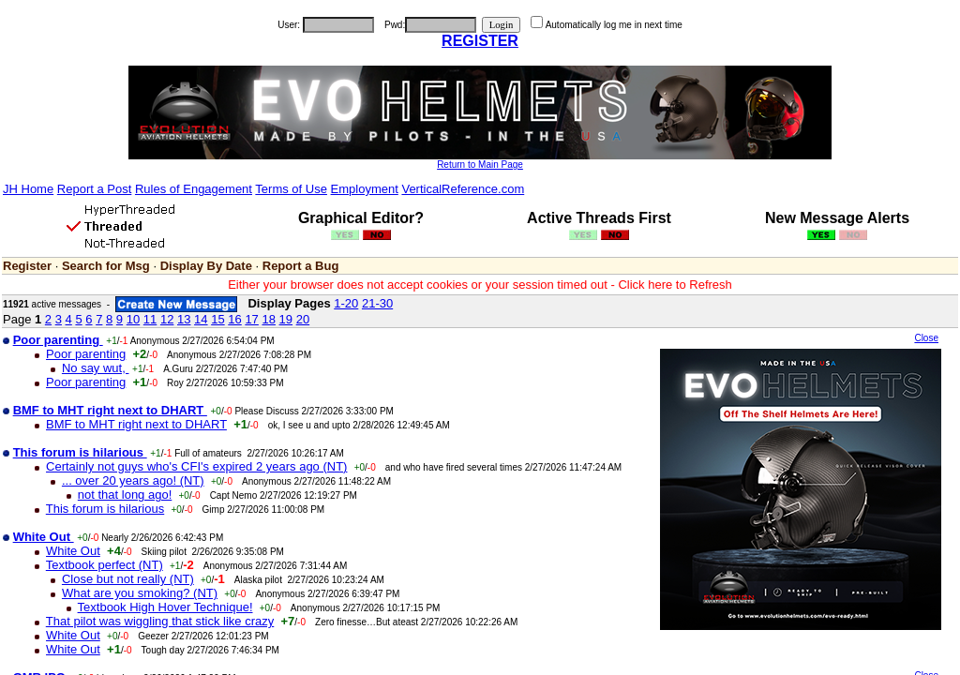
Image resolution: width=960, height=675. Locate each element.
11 (150, 319)
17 (251, 319)
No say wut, (95, 368)
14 (200, 319)
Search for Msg (106, 266)
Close (926, 338)
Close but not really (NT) (128, 579)
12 (166, 319)
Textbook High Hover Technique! (165, 607)
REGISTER (480, 41)
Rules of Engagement (193, 189)
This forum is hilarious (105, 509)
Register (27, 266)
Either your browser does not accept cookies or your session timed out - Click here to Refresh (480, 285)
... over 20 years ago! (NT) (133, 480)
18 (268, 319)
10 (133, 319)
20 (302, 319)
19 (285, 319)
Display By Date (206, 266)
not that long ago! (125, 495)
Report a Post (94, 189)
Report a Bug (300, 266)
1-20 (346, 303)
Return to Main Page (480, 164)
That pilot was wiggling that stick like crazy (160, 621)
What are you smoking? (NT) (140, 593)
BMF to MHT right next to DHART (136, 424)
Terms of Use (291, 189)
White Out (73, 551)
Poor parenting (86, 354)
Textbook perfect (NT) (104, 565)
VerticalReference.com (462, 189)
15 (217, 319)
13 (183, 319)
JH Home (28, 189)
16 (234, 319)
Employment (364, 189)
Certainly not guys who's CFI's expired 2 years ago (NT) (196, 466)
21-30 (377, 303)
